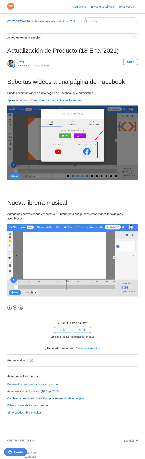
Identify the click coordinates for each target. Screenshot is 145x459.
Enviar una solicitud (102, 6)
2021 (72, 21)
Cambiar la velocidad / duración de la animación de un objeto (45, 398)
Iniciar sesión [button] (126, 6)
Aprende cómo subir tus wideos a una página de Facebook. (44, 100)
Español (129, 440)
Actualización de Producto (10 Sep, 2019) (33, 391)
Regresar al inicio (20, 360)
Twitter (15, 307)
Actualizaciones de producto (50, 21)
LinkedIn (20, 307)
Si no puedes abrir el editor (24, 412)
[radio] (62, 330)
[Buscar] (109, 21)
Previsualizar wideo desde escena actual (32, 384)
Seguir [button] (130, 62)
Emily (21, 61)
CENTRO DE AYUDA (18, 21)
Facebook (9, 307)
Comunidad (80, 6)
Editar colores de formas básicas (27, 405)
